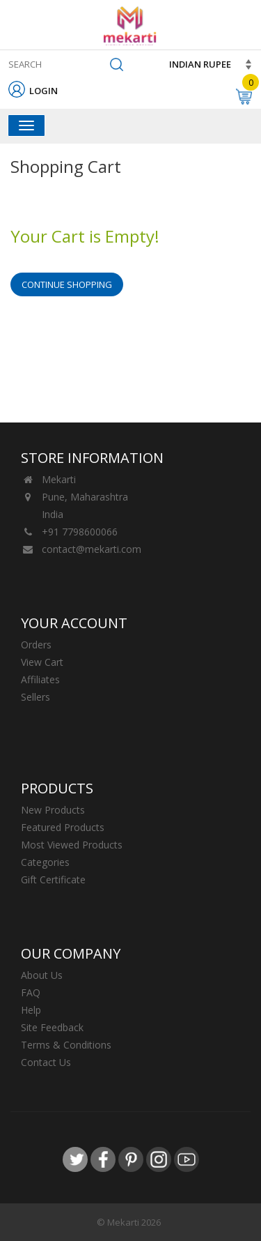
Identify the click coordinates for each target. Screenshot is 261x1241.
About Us (42, 975)
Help (31, 1010)
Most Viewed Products (71, 844)
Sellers (35, 696)
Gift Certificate (53, 879)
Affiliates (40, 679)
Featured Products (62, 827)
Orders (36, 644)
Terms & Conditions (66, 1044)
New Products (53, 809)
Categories (45, 862)
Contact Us (46, 1062)
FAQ (30, 992)
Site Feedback (52, 1027)
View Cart (42, 662)
